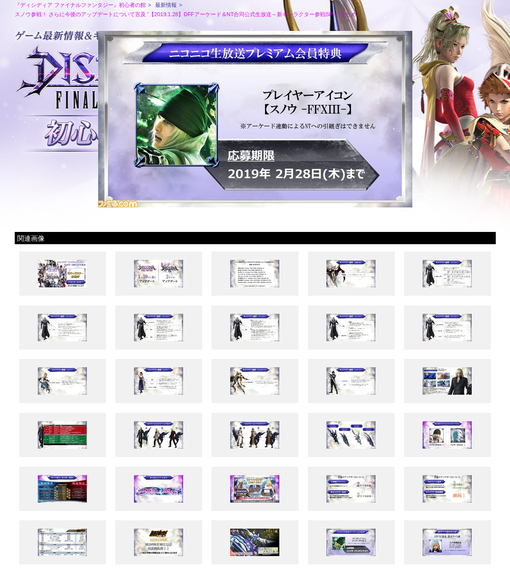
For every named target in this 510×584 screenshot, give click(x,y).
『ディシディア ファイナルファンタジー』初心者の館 (80, 5)
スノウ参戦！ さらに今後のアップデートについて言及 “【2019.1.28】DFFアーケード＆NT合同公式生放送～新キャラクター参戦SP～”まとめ (185, 14)
